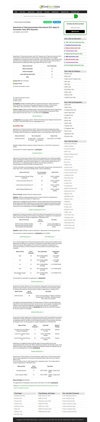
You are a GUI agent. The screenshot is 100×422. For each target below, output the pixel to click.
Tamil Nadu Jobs (69, 215)
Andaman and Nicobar (71, 143)
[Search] (76, 16)
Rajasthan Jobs (69, 209)
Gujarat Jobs (68, 164)
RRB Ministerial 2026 (44, 411)
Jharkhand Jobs (69, 175)
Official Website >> (37, 116)
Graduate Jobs (64, 12)
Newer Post (17, 388)
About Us (74, 419)
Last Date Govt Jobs (38, 2)
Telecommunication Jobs (44, 385)
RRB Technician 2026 (44, 395)
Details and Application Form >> (37, 209)
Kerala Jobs (68, 180)
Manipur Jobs (68, 193)
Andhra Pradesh (69, 146)
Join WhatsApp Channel (69, 395)
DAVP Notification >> (25, 237)
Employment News (27, 2)
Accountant (22, 385)
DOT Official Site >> (50, 237)
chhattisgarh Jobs (70, 228)
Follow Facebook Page (69, 406)
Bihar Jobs (68, 151)
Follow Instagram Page (69, 409)
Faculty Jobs (18, 401)
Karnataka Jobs (69, 178)
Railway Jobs (31, 12)
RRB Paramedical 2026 (45, 409)
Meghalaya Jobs (69, 196)
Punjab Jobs (68, 207)
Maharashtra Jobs (70, 191)
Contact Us (80, 419)
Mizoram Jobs (69, 199)
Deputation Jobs (34, 385)
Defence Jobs (18, 411)
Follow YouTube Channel (70, 411)
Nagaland (67, 201)
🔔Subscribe (75, 31)
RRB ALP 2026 (43, 398)
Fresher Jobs (55, 12)
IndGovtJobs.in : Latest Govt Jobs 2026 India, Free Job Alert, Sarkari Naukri (50, 419)
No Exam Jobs (17, 2)
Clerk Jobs (27, 385)
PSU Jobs (47, 12)
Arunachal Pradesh (70, 149)
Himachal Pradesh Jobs (71, 170)
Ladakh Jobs (68, 183)
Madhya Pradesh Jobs (71, 188)
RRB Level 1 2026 (43, 406)
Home (16, 12)
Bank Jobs (39, 12)
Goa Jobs (67, 162)
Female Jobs (18, 398)
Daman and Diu (69, 157)
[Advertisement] (37, 43)
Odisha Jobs (68, 204)
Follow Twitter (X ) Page (69, 403)
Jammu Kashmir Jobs (71, 172)
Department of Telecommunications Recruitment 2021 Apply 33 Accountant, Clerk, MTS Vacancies (36, 28)
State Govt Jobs (75, 12)
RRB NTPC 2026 (43, 403)
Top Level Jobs (54, 385)
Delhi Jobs (68, 159)
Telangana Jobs (69, 217)
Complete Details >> (37, 153)
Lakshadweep (68, 186)
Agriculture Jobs (19, 406)
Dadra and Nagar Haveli (71, 154)
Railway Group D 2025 (45, 401)
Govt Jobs (22, 12)
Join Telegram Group (68, 398)
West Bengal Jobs (70, 225)
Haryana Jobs (68, 167)
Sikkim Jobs (68, 212)
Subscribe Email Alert (69, 401)
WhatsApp (47, 22)
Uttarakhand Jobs (70, 222)
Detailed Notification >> (37, 281)
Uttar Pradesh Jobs (70, 220)
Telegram (57, 22)
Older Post (22, 388)
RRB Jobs (17, 409)
